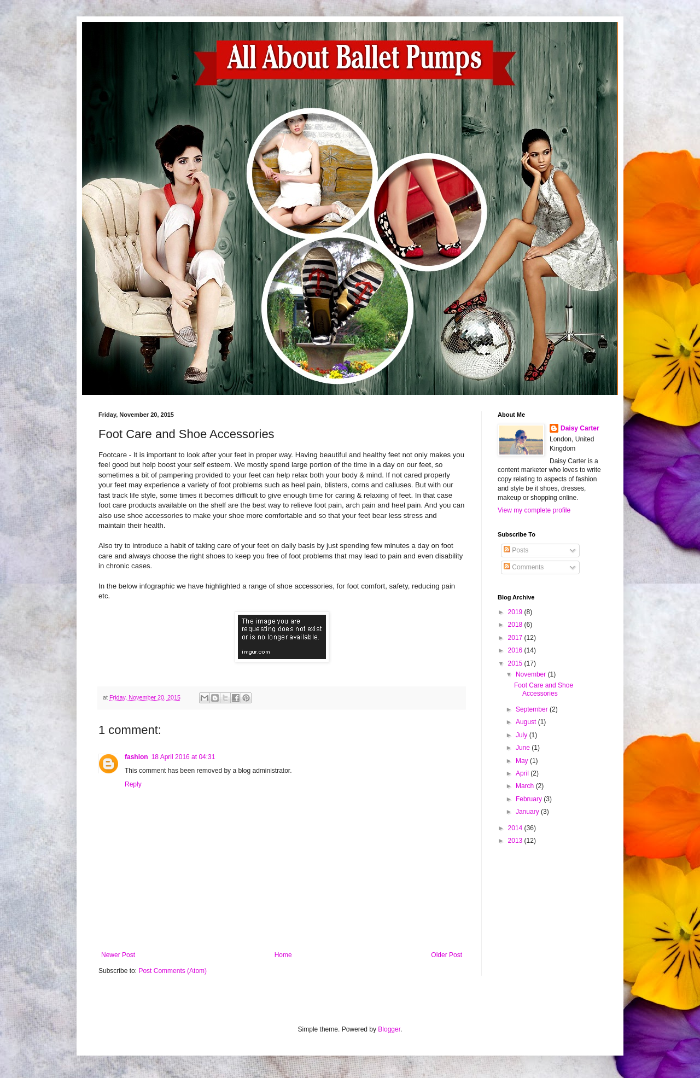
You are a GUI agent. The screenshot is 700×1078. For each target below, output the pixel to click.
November (532, 674)
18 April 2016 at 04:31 (183, 757)
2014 (516, 828)
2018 (516, 624)
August (527, 722)
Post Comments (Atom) (172, 971)
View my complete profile (534, 510)
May (523, 761)
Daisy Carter (580, 428)
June (524, 747)
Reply (133, 784)
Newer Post (118, 955)
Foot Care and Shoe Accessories (543, 689)
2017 (516, 638)
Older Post (446, 955)
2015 (516, 663)
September (533, 709)
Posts (516, 550)
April (523, 773)
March (526, 786)
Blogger (389, 1029)
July (522, 735)
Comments (524, 567)
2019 (516, 612)
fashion (136, 757)
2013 (516, 840)
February (530, 799)
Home (283, 955)
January (528, 811)
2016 (516, 650)
